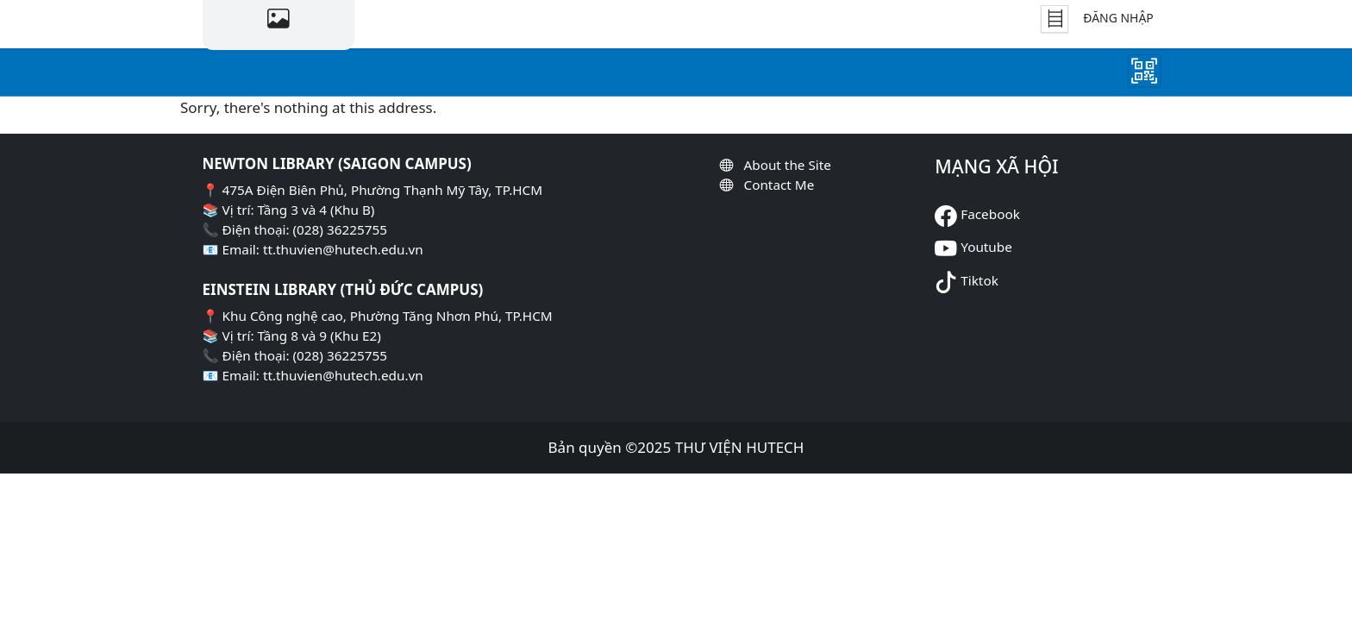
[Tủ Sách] (1054, 19)
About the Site (786, 164)
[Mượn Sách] (1144, 70)
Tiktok (979, 280)
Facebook (990, 214)
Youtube (986, 246)
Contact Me (778, 184)
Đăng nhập (1118, 17)
